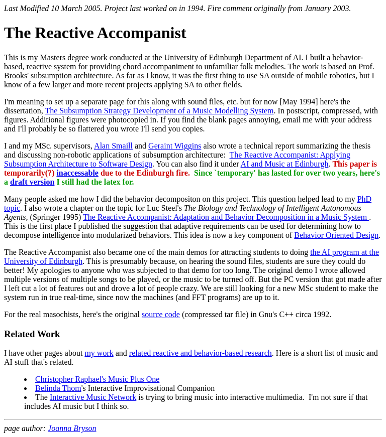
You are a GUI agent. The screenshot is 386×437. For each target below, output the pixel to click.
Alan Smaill (113, 145)
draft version (32, 182)
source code (161, 314)
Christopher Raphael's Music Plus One (97, 379)
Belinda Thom (58, 388)
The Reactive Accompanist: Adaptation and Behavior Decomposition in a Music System (226, 217)
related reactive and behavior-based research (200, 353)
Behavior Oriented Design (336, 235)
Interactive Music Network (93, 397)
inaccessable (77, 173)
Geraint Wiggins (174, 145)
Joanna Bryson (72, 428)
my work (98, 353)
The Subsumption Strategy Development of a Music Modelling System (159, 110)
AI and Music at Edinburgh (285, 164)
